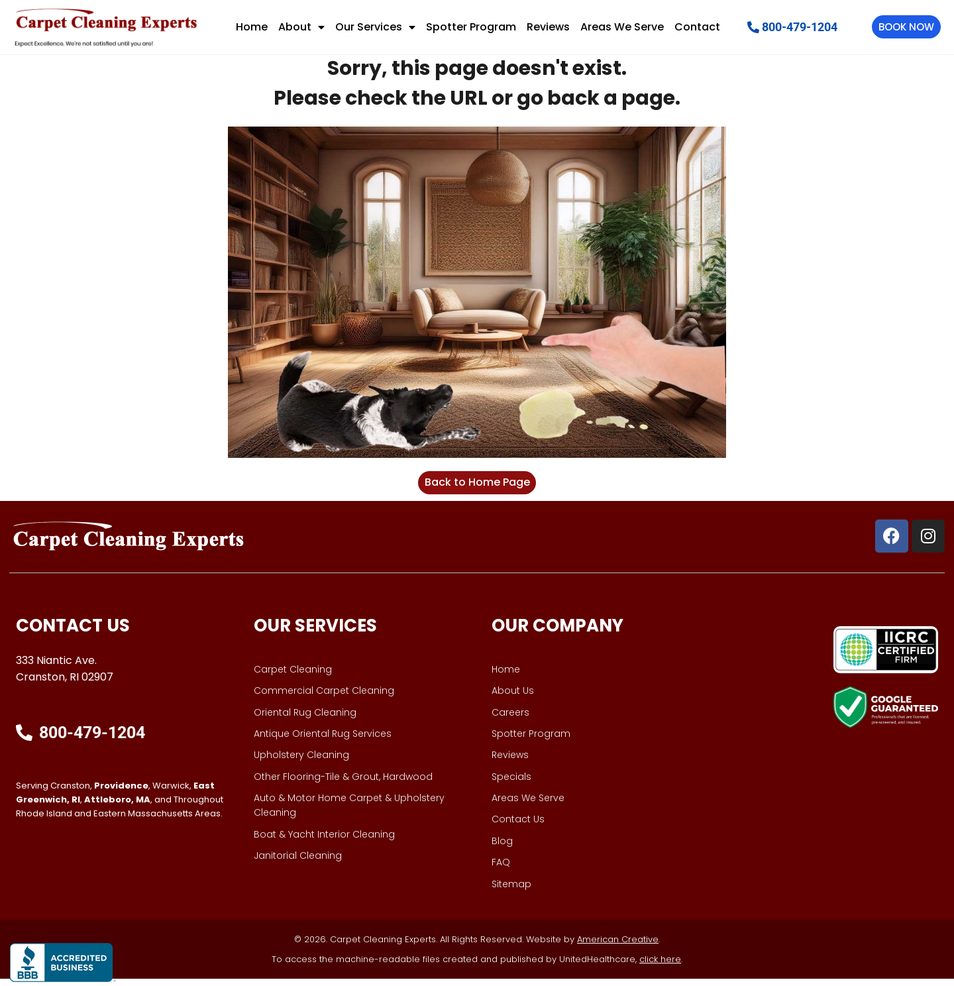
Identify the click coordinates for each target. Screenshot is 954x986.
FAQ (501, 869)
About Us (513, 697)
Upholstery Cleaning (301, 762)
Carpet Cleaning (293, 676)
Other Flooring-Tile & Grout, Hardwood (343, 784)
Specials (511, 784)
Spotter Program (471, 26)
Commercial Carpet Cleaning (324, 697)
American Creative (618, 946)
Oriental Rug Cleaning (305, 719)
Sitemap (511, 891)
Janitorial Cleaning (298, 862)
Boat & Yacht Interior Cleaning (324, 841)
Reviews (548, 26)
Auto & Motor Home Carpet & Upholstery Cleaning (349, 812)
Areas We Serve (622, 26)
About (301, 27)
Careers (510, 719)
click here (660, 966)
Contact (697, 26)
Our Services (375, 27)
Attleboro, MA (117, 806)
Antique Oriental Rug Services (323, 740)
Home (252, 26)
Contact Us (518, 827)
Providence (121, 793)
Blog (502, 848)
